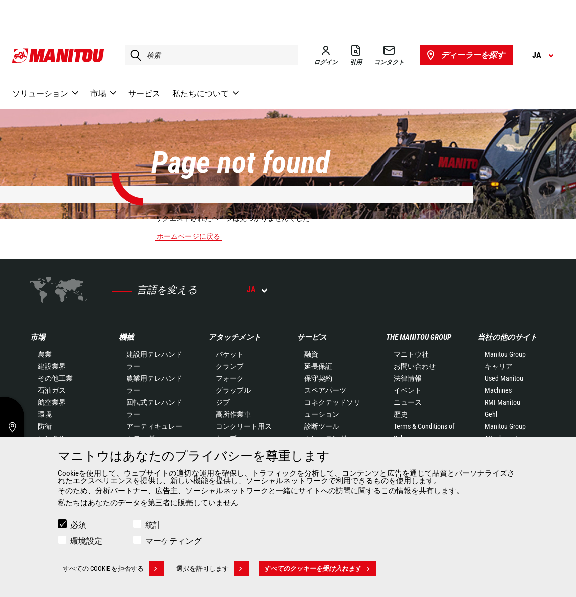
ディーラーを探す (465, 55)
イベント (408, 390)
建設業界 (52, 366)
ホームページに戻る (188, 236)
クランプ (230, 366)
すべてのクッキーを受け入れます (320, 568)
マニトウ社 (411, 354)
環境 (45, 414)
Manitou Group (505, 354)
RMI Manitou (502, 402)
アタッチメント (234, 337)
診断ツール (321, 426)
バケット (230, 354)
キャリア (499, 366)
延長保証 (318, 366)
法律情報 (408, 378)
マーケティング (173, 541)
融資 (311, 354)
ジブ (223, 402)
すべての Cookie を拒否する (113, 568)
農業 (45, 354)
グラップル (233, 390)
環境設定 (86, 541)
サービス (312, 337)
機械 (126, 337)
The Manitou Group (418, 337)
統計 (153, 525)
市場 (37, 337)
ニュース (408, 402)
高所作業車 (233, 414)
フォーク (230, 378)
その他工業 (55, 378)
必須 (78, 525)
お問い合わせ (415, 366)
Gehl (491, 414)
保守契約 (318, 378)
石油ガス (52, 390)
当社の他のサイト (507, 337)
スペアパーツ (325, 390)
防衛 (45, 426)
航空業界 (52, 402)
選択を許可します (212, 568)
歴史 (401, 414)
